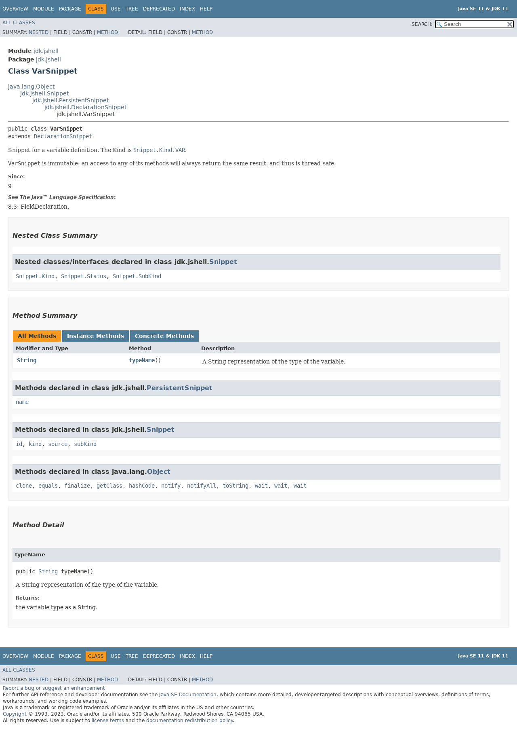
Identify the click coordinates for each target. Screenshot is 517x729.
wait (261, 485)
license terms (108, 720)
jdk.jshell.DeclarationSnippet (85, 107)
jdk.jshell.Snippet (44, 93)
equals (48, 485)
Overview (15, 9)
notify (171, 485)
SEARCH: (422, 24)
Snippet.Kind (35, 276)
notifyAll (201, 485)
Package (70, 9)
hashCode (142, 485)
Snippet (223, 262)
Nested (38, 32)
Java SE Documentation (187, 694)
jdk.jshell (46, 51)
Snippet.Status (83, 276)
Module (43, 9)
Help (206, 9)
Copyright (15, 714)
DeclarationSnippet (63, 136)
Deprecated (159, 9)
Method (107, 32)
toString (235, 485)
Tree (132, 9)
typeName (142, 360)
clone (24, 485)
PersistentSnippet (179, 388)
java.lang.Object (31, 86)
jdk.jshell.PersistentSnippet (70, 100)
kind (35, 444)
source (57, 444)
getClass (109, 485)
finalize (77, 485)
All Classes (18, 22)
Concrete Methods (164, 336)
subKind (85, 444)
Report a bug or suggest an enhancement (54, 688)
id (19, 444)
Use (116, 9)
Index (187, 9)
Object (158, 471)
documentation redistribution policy (189, 720)
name (22, 402)
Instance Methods (95, 336)
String (26, 360)
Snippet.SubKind (137, 276)
